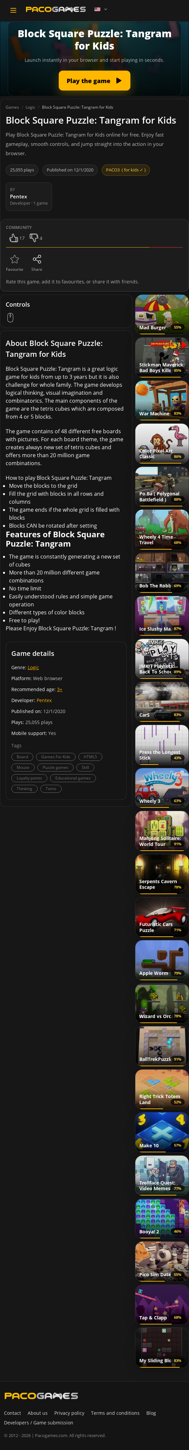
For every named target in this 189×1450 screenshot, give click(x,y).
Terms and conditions (115, 1413)
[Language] (101, 9)
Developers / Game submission (38, 1422)
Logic (33, 667)
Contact (12, 1413)
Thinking (24, 788)
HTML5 (90, 757)
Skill (85, 767)
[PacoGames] (41, 1395)
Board (22, 757)
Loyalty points (29, 778)
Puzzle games (55, 767)
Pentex (44, 700)
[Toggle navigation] (13, 10)
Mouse (23, 767)
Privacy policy (69, 1413)
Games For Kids (55, 757)
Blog (151, 1413)
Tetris (51, 788)
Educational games (73, 778)
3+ (59, 689)
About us (38, 1413)
